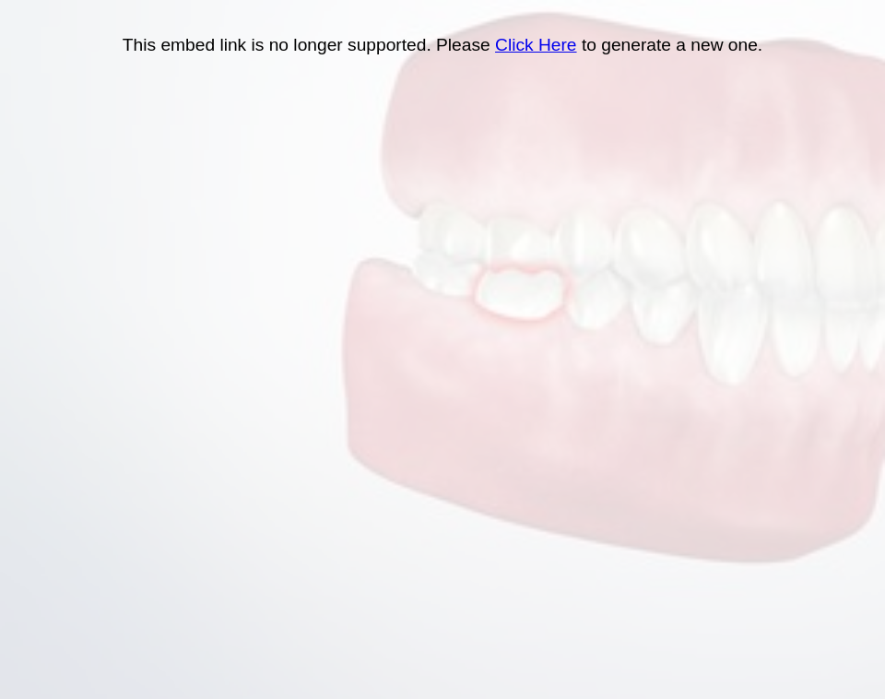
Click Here (536, 44)
